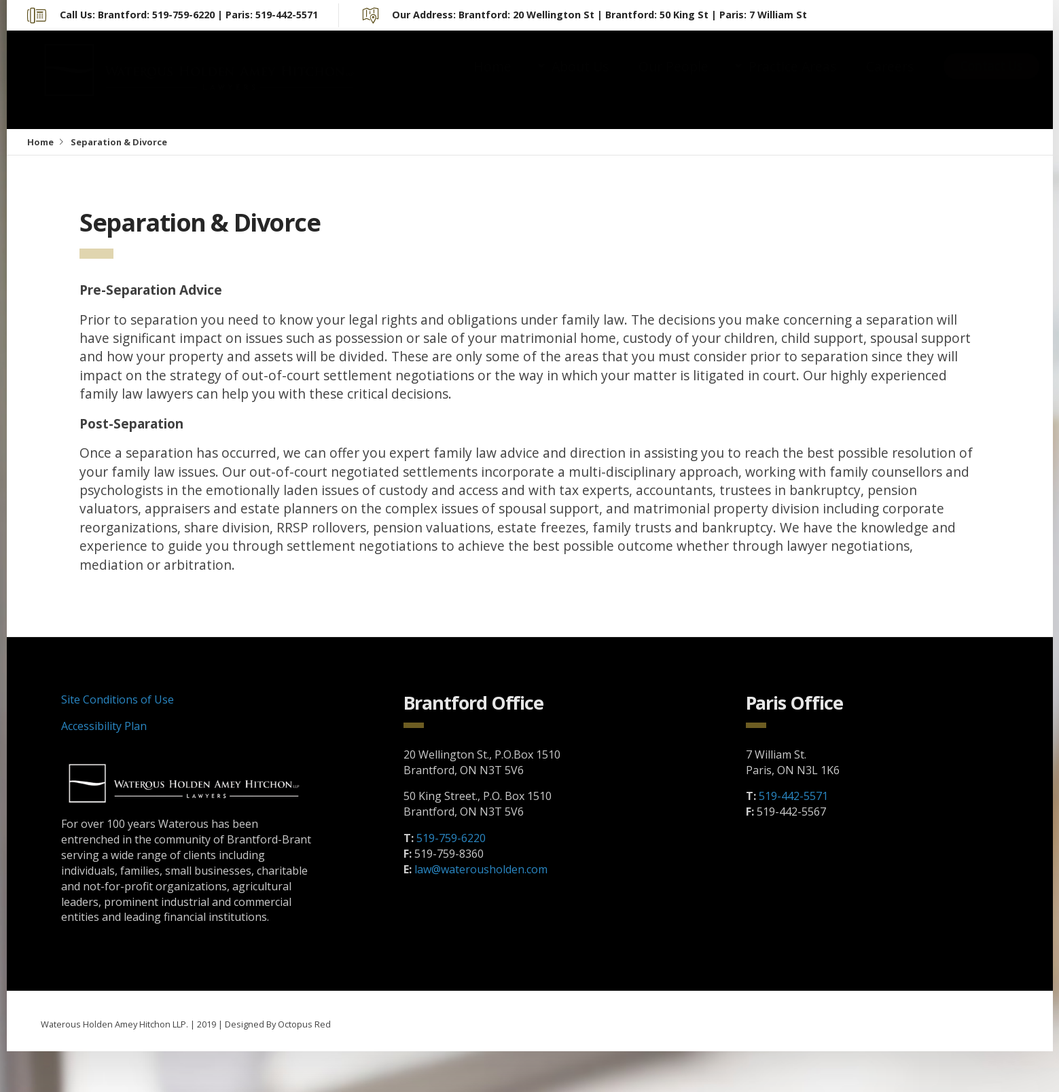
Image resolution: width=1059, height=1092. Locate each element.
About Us (580, 80)
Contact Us (991, 79)
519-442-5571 (793, 795)
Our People (673, 80)
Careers (890, 80)
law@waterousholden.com (481, 869)
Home (492, 80)
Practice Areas (792, 80)
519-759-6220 (451, 838)
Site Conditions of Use (117, 699)
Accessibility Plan (104, 725)
